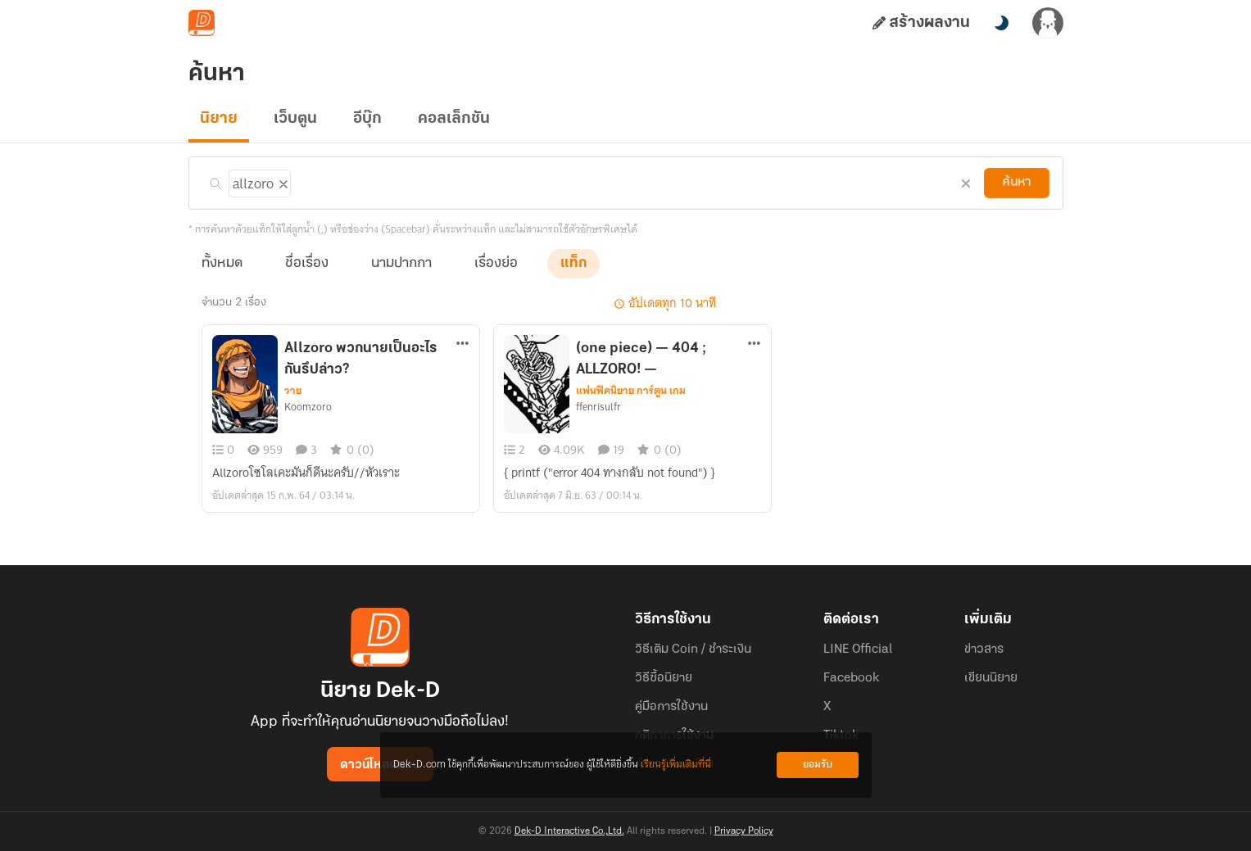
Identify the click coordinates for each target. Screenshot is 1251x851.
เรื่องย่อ (496, 263)
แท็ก (573, 263)
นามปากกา (401, 263)
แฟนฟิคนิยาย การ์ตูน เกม (631, 390)
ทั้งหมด (222, 263)
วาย (292, 390)
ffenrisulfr (598, 407)
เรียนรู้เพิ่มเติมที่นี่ (676, 764)
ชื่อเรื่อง (307, 263)
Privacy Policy (743, 831)
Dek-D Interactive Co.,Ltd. (569, 831)
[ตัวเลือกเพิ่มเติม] (462, 345)
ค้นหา (1016, 182)
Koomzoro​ (308, 407)
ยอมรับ (817, 764)
